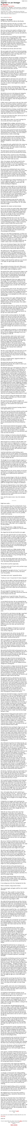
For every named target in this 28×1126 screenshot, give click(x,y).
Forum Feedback (11, 6)
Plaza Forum (3, 1116)
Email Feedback (4, 6)
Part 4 (10, 17)
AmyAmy (5, 4)
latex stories (14, 1125)
